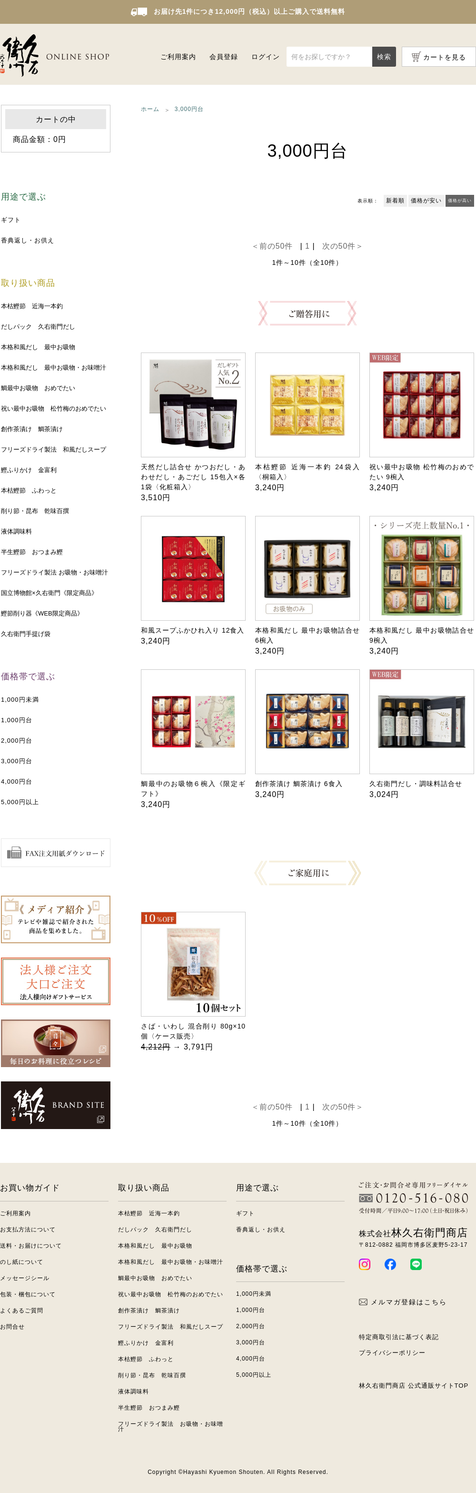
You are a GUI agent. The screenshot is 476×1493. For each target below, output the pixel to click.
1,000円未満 (20, 699)
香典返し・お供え (27, 240)
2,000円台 (16, 740)
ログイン (265, 57)
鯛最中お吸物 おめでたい (38, 388)
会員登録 (223, 57)
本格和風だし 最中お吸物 (38, 347)
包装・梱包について (28, 1294)
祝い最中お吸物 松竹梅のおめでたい (53, 408)
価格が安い (426, 200)
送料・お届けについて (31, 1245)
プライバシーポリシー (392, 1352)
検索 (384, 57)
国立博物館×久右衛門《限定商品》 (49, 592)
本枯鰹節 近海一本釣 (32, 306)
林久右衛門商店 (413, 1233)
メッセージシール (25, 1278)
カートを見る (444, 57)
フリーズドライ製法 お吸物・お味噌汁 (54, 572)
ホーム (150, 109)
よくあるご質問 (21, 1310)
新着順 (395, 200)
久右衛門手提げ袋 (25, 633)
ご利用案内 (178, 57)
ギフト (11, 219)
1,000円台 (16, 720)
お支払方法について (28, 1229)
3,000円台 (16, 761)
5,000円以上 (20, 802)
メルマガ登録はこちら (403, 1302)
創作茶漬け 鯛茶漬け (32, 429)
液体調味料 (16, 531)
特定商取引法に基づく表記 (399, 1337)
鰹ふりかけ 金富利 (29, 470)
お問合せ (12, 1326)
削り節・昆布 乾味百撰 (35, 510)
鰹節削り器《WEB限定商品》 (42, 613)
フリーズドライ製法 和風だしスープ (53, 449)
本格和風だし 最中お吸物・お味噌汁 (53, 367)
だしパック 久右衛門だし (38, 326)
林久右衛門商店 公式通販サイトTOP (413, 1385)
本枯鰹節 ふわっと (29, 490)
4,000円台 (16, 781)
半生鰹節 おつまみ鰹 (32, 551)
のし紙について (21, 1262)
